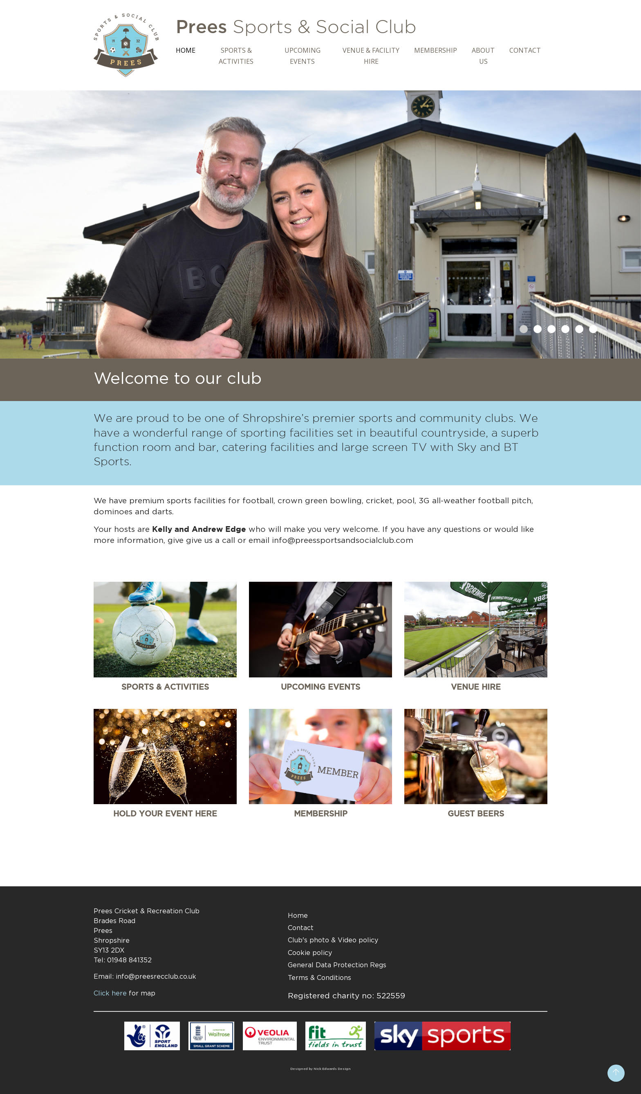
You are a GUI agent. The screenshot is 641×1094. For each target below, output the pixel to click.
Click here (124, 993)
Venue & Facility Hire (371, 56)
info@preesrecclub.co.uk (156, 976)
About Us (483, 56)
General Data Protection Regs (337, 965)
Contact (525, 50)
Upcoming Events (302, 56)
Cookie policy (310, 952)
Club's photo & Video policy (333, 940)
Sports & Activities (236, 56)
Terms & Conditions (319, 977)
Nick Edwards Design (332, 1068)
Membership (435, 50)
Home (185, 50)
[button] (524, 329)
